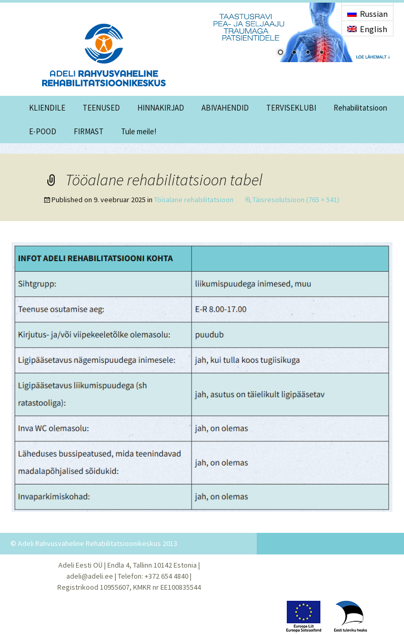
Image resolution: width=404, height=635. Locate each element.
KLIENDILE (47, 108)
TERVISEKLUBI (291, 108)
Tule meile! (138, 131)
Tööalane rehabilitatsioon (194, 199)
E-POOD (42, 131)
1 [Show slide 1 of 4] (280, 53)
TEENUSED (101, 108)
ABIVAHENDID (225, 108)
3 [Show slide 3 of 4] (308, 53)
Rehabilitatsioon (360, 108)
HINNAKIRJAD (160, 108)
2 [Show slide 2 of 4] (294, 53)
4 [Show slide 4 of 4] (321, 53)
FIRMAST (89, 131)
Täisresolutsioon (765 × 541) (295, 199)
